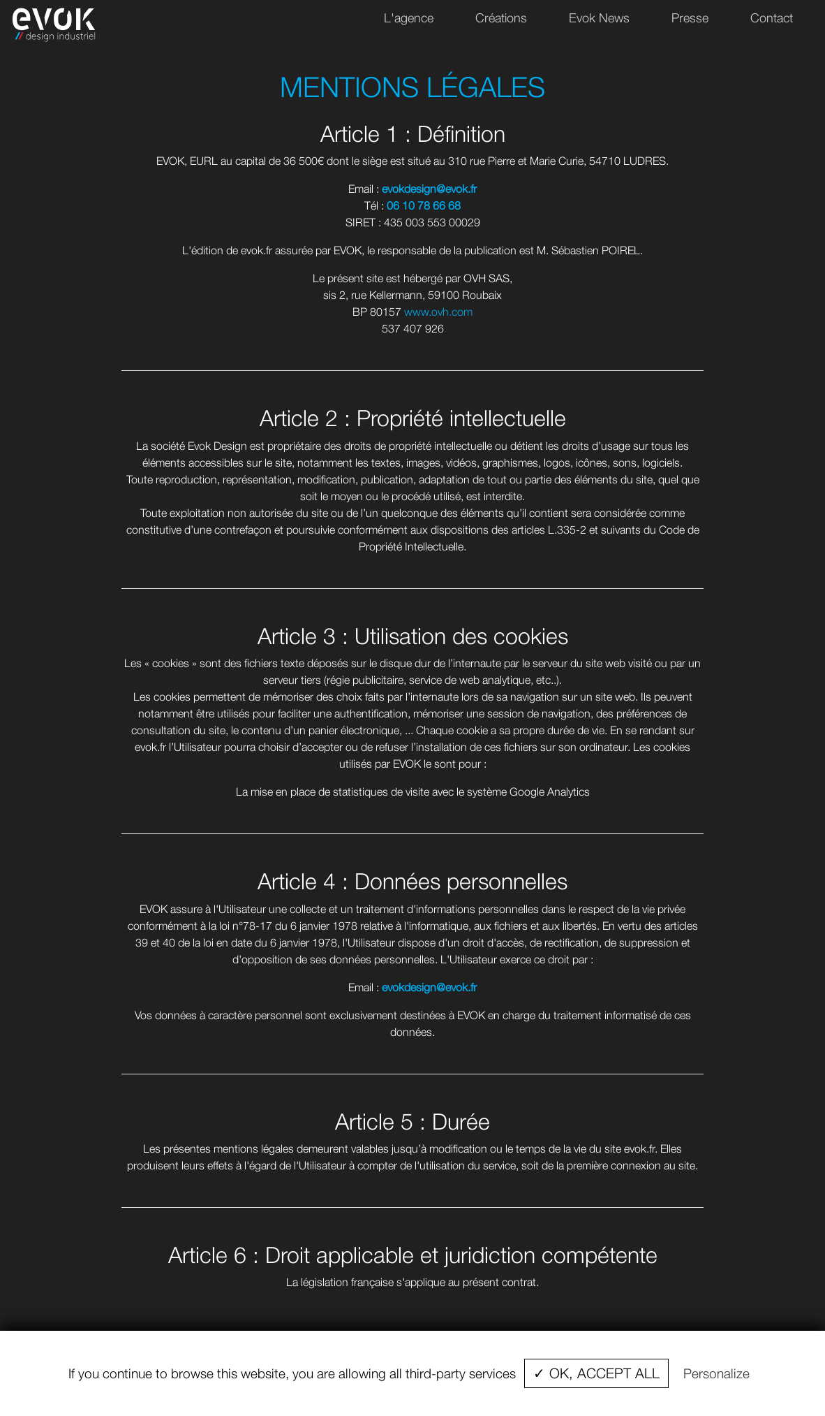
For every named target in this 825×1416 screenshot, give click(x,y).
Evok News (599, 17)
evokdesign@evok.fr (429, 188)
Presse (689, 17)
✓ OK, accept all (596, 1373)
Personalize (716, 1373)
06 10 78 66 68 (424, 205)
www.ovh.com (438, 311)
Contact (771, 17)
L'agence (408, 17)
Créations (501, 17)
